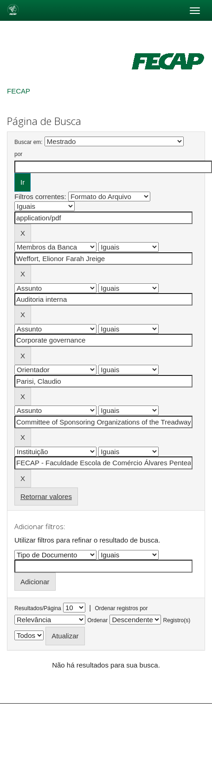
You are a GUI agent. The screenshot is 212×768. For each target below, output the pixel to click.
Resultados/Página (37, 608)
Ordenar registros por (121, 608)
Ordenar (97, 620)
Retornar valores (46, 496)
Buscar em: (28, 142)
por (18, 154)
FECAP (18, 91)
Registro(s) (177, 620)
